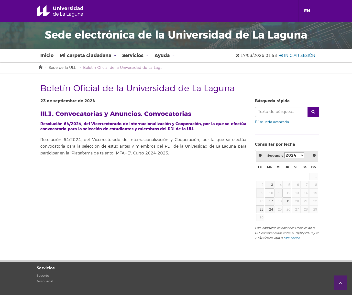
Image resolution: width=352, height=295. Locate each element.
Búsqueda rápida (272, 100)
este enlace (292, 238)
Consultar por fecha (275, 144)
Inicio (47, 55)
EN (307, 11)
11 (280, 193)
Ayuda (162, 55)
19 (288, 201)
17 (271, 201)
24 (271, 209)
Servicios (132, 55)
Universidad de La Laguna (67, 11)
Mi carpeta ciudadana (85, 55)
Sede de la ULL (62, 67)
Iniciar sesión (297, 55)
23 (262, 209)
